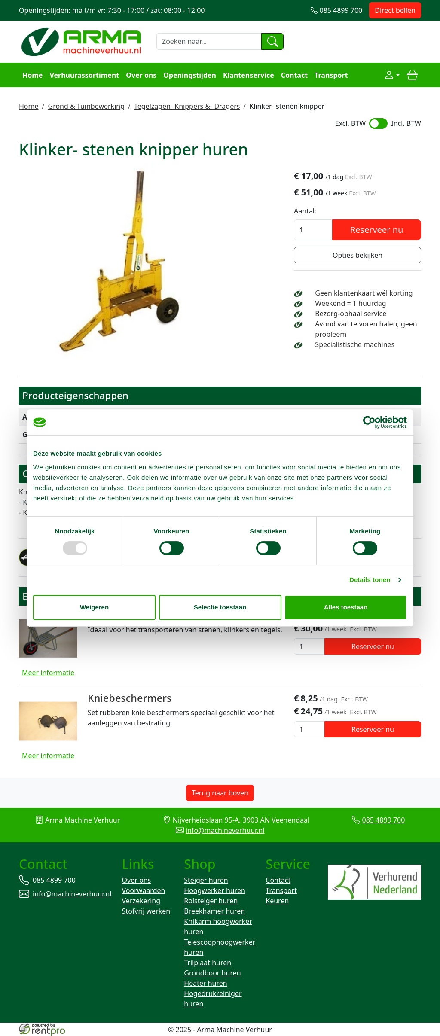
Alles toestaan (346, 607)
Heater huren (205, 983)
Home (32, 75)
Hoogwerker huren (214, 890)
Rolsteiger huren (211, 900)
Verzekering (141, 900)
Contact (294, 75)
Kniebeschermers (129, 698)
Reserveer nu (376, 229)
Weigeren (94, 607)
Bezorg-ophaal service (350, 313)
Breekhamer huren (214, 911)
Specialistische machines (354, 344)
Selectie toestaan (220, 607)
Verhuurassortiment (84, 75)
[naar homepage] (82, 41)
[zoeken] (272, 41)
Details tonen (369, 579)
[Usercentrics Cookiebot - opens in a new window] (369, 422)
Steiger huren (206, 880)
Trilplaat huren (207, 962)
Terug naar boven (220, 793)
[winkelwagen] (412, 75)
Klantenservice (248, 75)
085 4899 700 (383, 820)
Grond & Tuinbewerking (86, 106)
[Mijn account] (391, 75)
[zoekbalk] (209, 41)
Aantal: (305, 211)
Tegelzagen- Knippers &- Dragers (187, 106)
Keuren (277, 900)
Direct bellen (395, 10)
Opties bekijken (357, 255)
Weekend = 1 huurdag (350, 303)
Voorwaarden (143, 890)
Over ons (141, 75)
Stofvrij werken (146, 911)
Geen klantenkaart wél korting (363, 293)
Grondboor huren (212, 973)
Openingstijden (189, 75)
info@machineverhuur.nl (225, 830)
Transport (331, 75)
